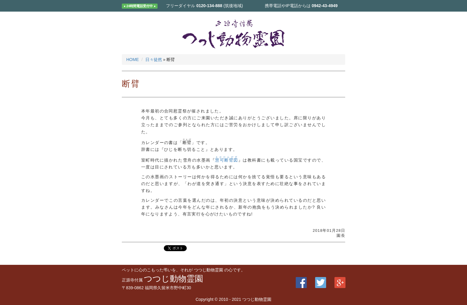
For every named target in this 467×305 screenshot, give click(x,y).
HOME (132, 59)
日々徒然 (153, 59)
